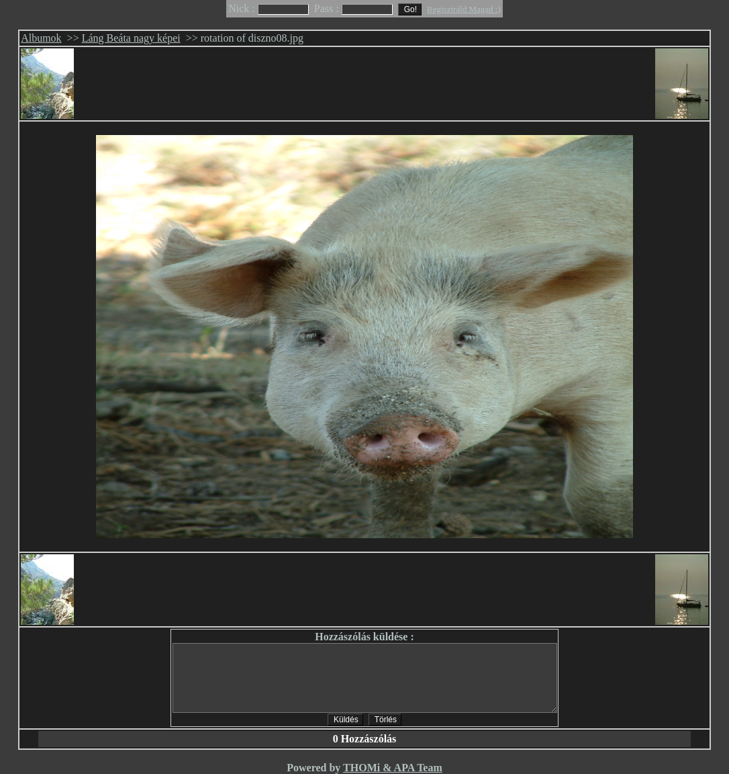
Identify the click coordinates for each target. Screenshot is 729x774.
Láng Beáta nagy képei (131, 38)
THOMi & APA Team (392, 767)
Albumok (41, 38)
